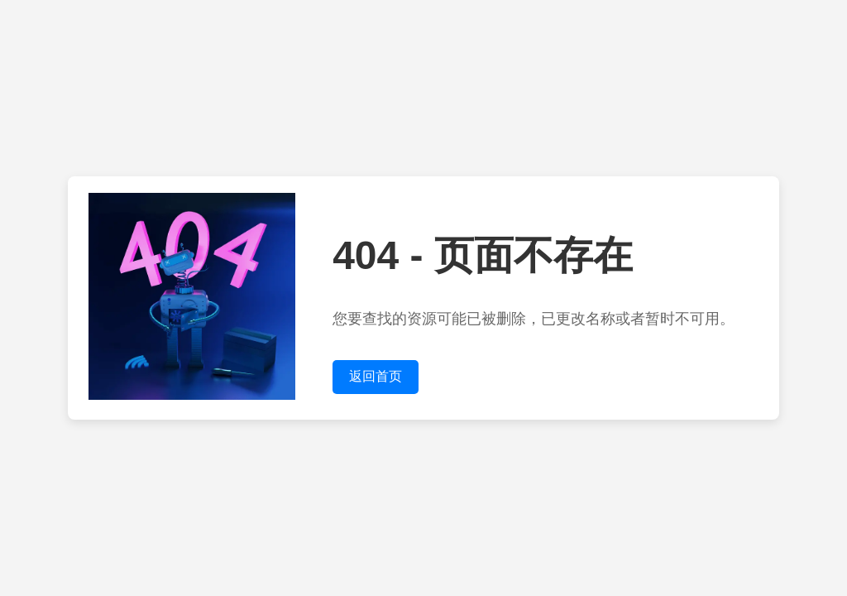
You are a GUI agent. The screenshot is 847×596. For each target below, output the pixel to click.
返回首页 (375, 376)
